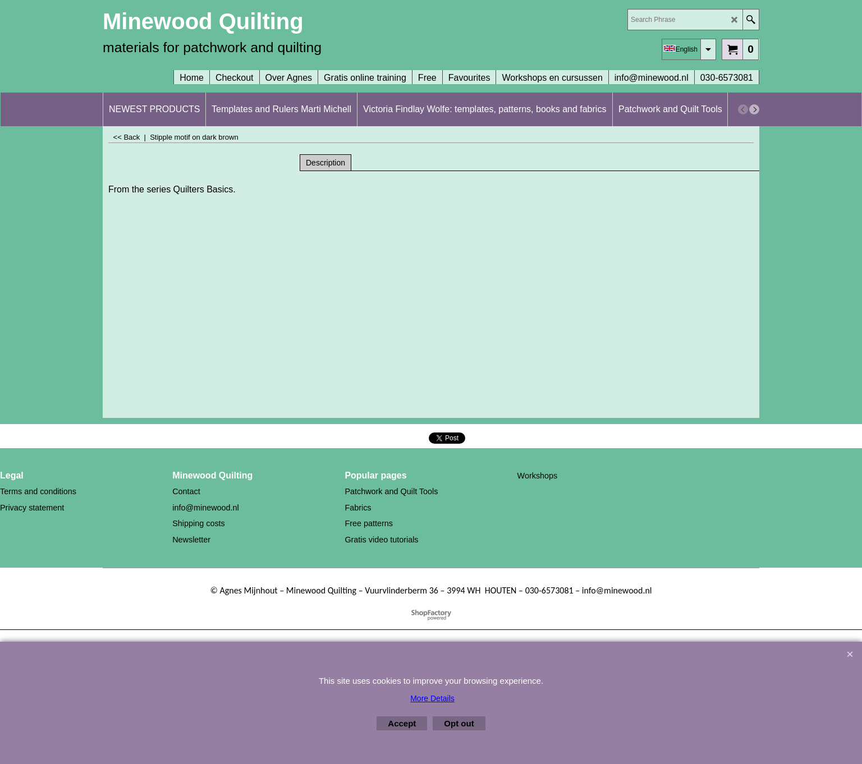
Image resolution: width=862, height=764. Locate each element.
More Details (432, 698)
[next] (754, 109)
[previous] (743, 109)
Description (325, 162)
